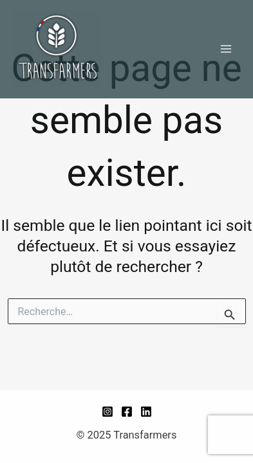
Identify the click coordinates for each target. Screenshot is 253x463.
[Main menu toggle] (225, 49)
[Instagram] (107, 411)
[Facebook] (127, 411)
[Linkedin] (146, 411)
